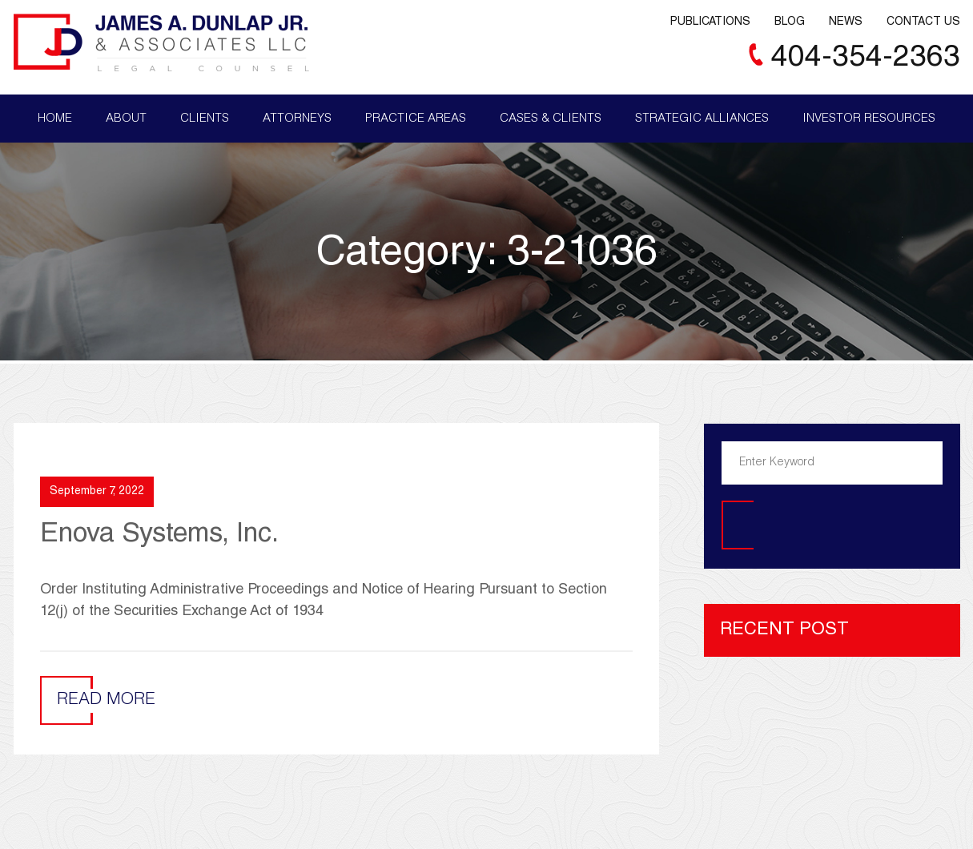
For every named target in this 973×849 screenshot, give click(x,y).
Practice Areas (415, 119)
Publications (710, 22)
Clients (204, 119)
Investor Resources (868, 119)
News (845, 22)
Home (55, 119)
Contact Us (923, 22)
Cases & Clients (550, 119)
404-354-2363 (865, 59)
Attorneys (297, 119)
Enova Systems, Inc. (159, 535)
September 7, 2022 (97, 491)
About (126, 119)
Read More (106, 700)
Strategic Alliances (702, 119)
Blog (789, 22)
